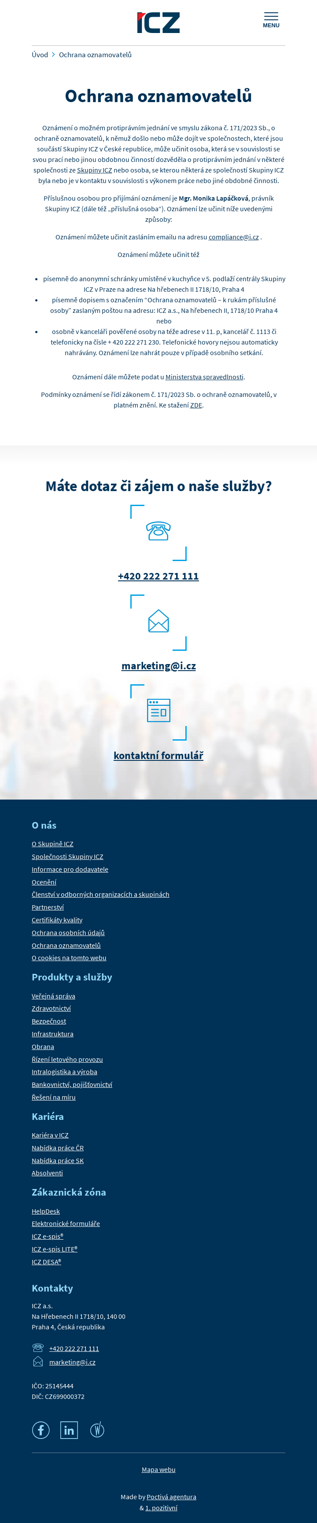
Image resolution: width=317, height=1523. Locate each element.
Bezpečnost (49, 1021)
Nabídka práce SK (58, 1160)
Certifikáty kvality (57, 919)
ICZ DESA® (46, 1261)
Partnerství (48, 907)
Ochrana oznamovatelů (66, 945)
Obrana (43, 1046)
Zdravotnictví (51, 1008)
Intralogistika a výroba (64, 1071)
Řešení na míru (54, 1097)
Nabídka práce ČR (58, 1147)
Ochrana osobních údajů (68, 932)
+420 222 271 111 (158, 576)
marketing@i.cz (159, 665)
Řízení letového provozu (67, 1059)
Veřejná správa (53, 995)
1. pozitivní (161, 1507)
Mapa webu (159, 1469)
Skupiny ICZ (94, 169)
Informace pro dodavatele (70, 869)
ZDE (196, 404)
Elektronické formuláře (66, 1223)
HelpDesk (46, 1211)
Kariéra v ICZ (50, 1134)
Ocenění (44, 881)
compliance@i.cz (234, 236)
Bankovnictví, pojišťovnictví (72, 1084)
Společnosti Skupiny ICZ (67, 856)
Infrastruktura (53, 1033)
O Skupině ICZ (53, 843)
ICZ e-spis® (47, 1236)
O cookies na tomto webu (69, 957)
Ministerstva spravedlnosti (204, 376)
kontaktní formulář (158, 755)
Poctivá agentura (171, 1496)
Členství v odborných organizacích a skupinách (101, 894)
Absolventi (47, 1172)
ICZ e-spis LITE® (54, 1248)
